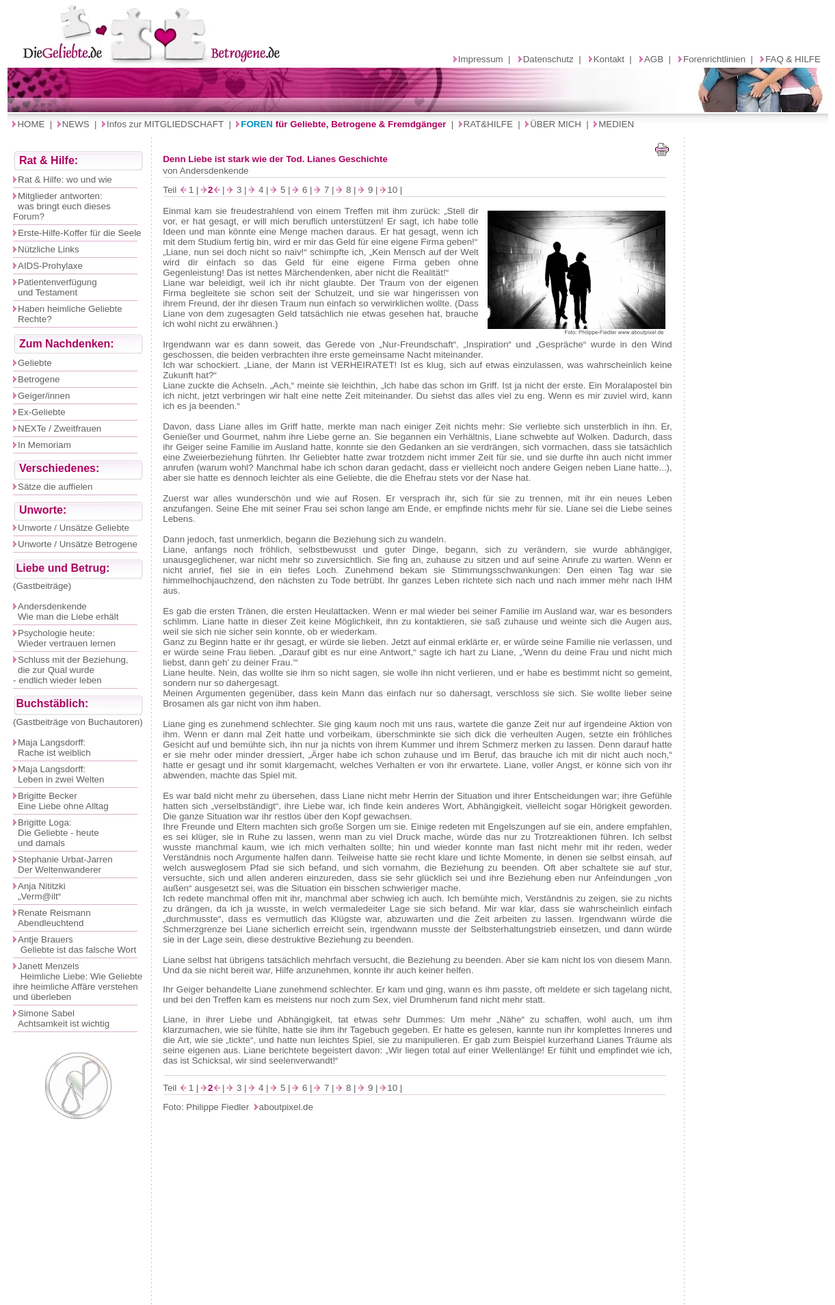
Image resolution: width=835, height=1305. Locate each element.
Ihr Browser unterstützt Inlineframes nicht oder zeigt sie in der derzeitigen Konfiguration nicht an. (418, 69)
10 (392, 190)
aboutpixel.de (286, 1107)
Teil (171, 190)
